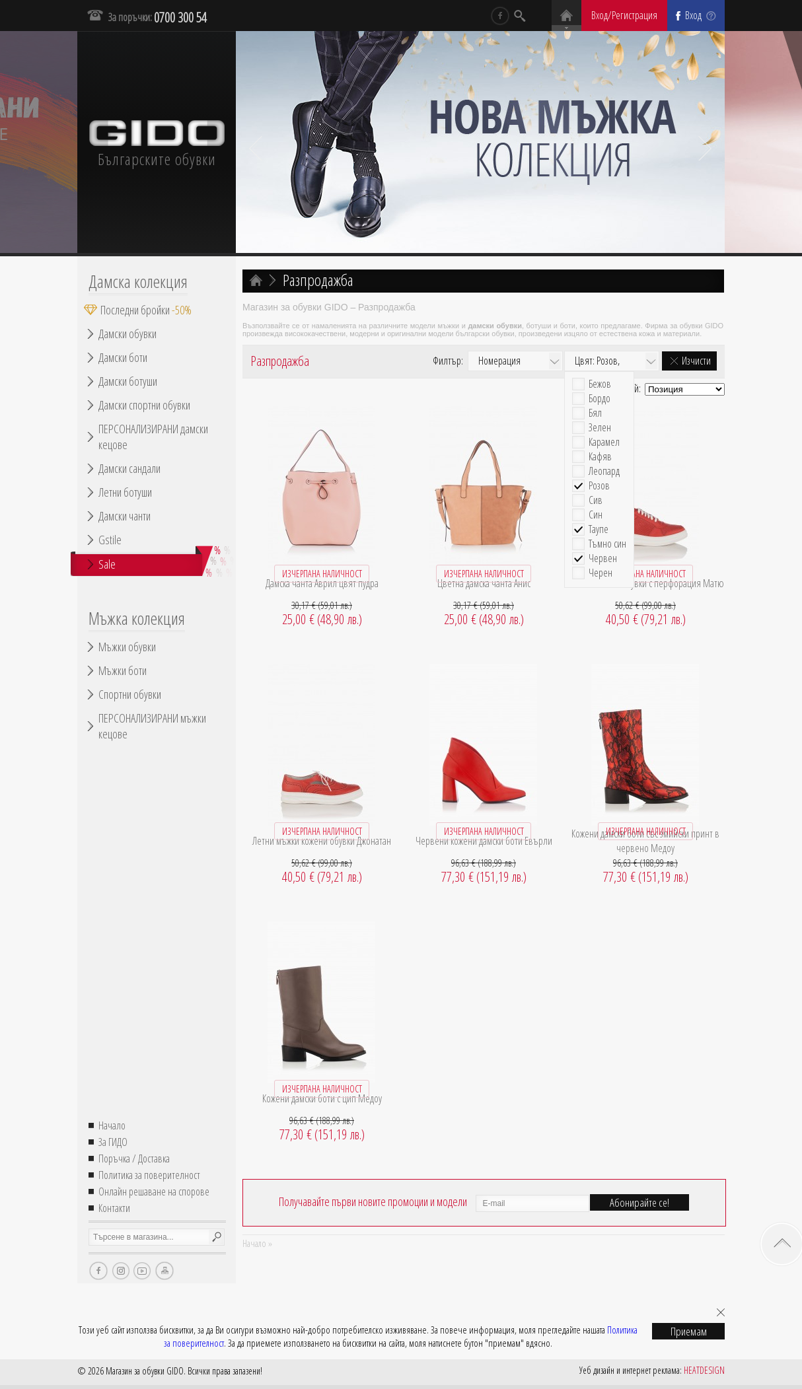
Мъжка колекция (137, 618)
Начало (112, 1125)
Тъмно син (607, 544)
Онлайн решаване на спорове (153, 1191)
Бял (595, 413)
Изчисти (696, 360)
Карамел (604, 442)
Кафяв (600, 456)
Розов (599, 486)
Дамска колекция (138, 281)
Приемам (689, 1331)
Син (595, 515)
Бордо (599, 398)
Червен (603, 558)
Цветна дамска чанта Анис (483, 583)
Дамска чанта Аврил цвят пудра (322, 583)
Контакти (114, 1208)
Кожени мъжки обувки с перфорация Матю (645, 583)
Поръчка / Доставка (134, 1158)
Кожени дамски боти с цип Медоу (322, 1098)
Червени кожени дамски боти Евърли (484, 841)
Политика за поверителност (149, 1175)
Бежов (600, 384)
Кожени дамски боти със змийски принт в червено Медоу (645, 840)
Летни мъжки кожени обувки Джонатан (321, 841)
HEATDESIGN (704, 1370)
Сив (595, 500)
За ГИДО (113, 1142)
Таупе (598, 529)
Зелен (600, 427)
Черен (600, 573)
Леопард (604, 471)
